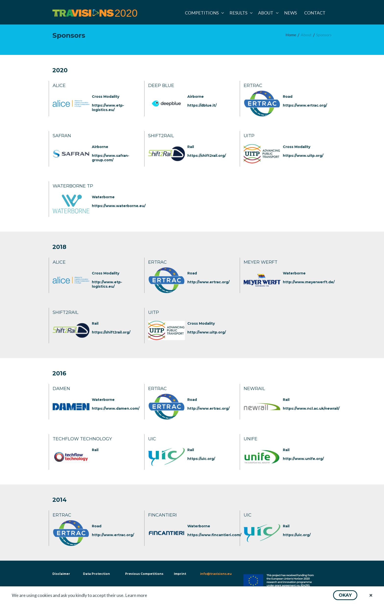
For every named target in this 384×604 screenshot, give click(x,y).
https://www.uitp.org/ (303, 155)
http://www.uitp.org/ (206, 332)
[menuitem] (203, 13)
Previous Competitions (144, 574)
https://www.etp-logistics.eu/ (108, 107)
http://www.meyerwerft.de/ (309, 282)
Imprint (180, 574)
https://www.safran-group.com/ (110, 157)
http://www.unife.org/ (303, 458)
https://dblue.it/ (201, 105)
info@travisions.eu (216, 574)
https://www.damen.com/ (115, 408)
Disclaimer (60, 574)
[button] (345, 595)
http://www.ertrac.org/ (208, 282)
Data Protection (96, 574)
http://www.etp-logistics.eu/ (107, 284)
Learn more (136, 595)
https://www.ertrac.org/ (305, 105)
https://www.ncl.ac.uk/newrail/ (311, 408)
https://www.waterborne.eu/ (118, 206)
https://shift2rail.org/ (206, 155)
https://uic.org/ (201, 458)
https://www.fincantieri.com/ (214, 535)
